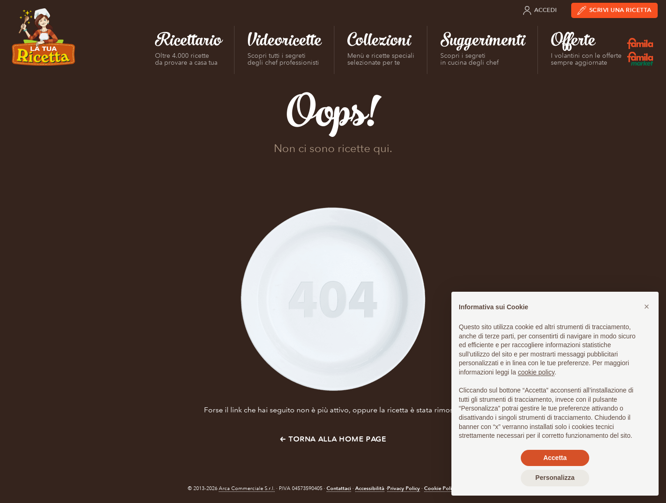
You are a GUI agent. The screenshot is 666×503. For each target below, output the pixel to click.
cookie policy (536, 372)
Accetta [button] (555, 457)
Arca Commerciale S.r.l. (247, 488)
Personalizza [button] (555, 477)
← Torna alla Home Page (332, 439)
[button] (646, 306)
